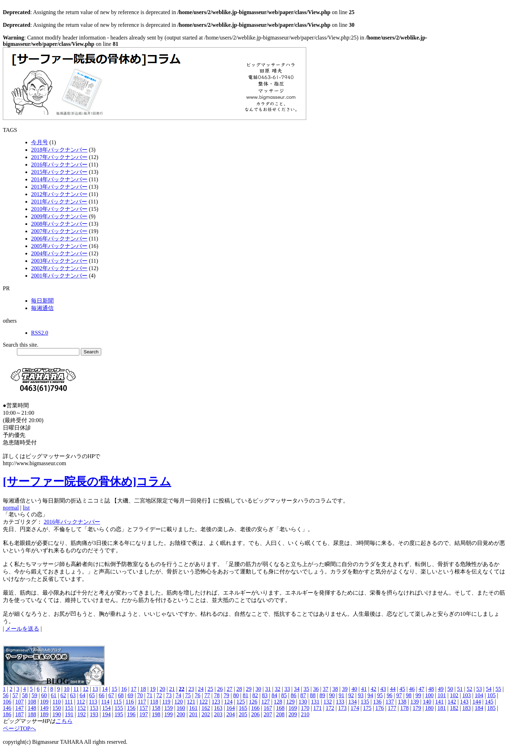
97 (399, 695)
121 (191, 702)
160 (181, 708)
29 (249, 689)
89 (322, 695)
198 (156, 714)
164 (230, 708)
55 (498, 689)
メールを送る (22, 629)
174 (355, 708)
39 (344, 689)
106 (7, 702)
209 (293, 714)
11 (76, 689)
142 (452, 702)
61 (53, 695)
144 (476, 702)
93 (361, 695)
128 (278, 702)
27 (229, 689)
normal (11, 508)
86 (293, 695)
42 (373, 689)
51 (460, 689)
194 (106, 714)
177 (392, 708)
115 (117, 702)
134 (352, 702)
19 (153, 689)
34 (297, 689)
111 (69, 702)
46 (412, 689)
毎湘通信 (42, 308)
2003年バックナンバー (59, 261)
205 (243, 714)
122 (203, 702)
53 (479, 689)
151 (69, 708)
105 (491, 695)
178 (404, 708)
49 (440, 689)
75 (188, 695)
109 (44, 702)
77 (207, 695)
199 (168, 714)
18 (143, 689)
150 (57, 708)
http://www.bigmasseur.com (34, 463)
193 (94, 714)
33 (287, 689)
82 (255, 695)
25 (210, 689)
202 (205, 714)
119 (166, 702)
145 (489, 702)
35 (306, 689)
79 (226, 695)
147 (19, 708)
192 (81, 714)
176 (379, 708)
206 (255, 714)
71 (149, 695)
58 (25, 695)
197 (143, 714)
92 (351, 695)
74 (178, 695)
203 (218, 714)
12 (86, 689)
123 (216, 702)
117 (142, 702)
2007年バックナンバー (59, 231)
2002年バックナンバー (59, 268)
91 (341, 695)
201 (193, 714)
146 (7, 708)
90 (332, 695)
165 (243, 708)
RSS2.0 (39, 333)
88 (313, 695)
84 (274, 695)
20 (162, 689)
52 (469, 689)
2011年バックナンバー (59, 202)
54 (488, 689)
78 (216, 695)
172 (330, 708)
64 (82, 695)
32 (277, 689)
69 (130, 695)
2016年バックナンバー (59, 165)
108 (32, 702)
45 (402, 689)
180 (429, 708)
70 (140, 695)
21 (172, 689)
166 (255, 708)
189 (44, 714)
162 (205, 708)
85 (284, 695)
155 (119, 708)
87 (303, 695)
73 (168, 695)
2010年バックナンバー (59, 209)
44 (392, 689)
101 (441, 695)
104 (479, 695)
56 (5, 695)
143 (464, 702)
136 (377, 702)
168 (280, 708)
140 (427, 702)
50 (450, 689)
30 (258, 689)
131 (315, 702)
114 (105, 702)
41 (364, 689)
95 (380, 695)
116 (130, 702)
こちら (63, 721)
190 (57, 714)
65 (92, 695)
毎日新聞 (42, 301)
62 (63, 695)
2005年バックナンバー (59, 246)
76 (197, 695)
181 (441, 708)
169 (293, 708)
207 (268, 714)
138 (402, 702)
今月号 (39, 142)
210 (305, 714)
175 (367, 708)
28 (239, 689)
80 (236, 695)
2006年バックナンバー (59, 239)
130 (302, 702)
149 (44, 708)
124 (228, 702)
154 (106, 708)
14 (105, 689)
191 (69, 714)
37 (325, 689)
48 (431, 689)
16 (124, 689)
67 (111, 695)
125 (240, 702)
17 (134, 689)
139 (414, 702)
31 (268, 689)
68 (120, 695)
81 (245, 695)
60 (44, 695)
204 (230, 714)
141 (439, 702)
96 (389, 695)
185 (491, 708)
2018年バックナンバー (59, 150)
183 (466, 708)
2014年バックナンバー (59, 179)
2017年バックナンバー (59, 157)
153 (94, 708)
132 (327, 702)
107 (19, 702)
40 (354, 689)
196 (131, 714)
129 (290, 702)
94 (370, 695)
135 (365, 702)
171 (317, 708)
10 (66, 689)
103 (466, 695)
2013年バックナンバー (59, 187)
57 (15, 695)
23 (191, 689)
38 (335, 689)
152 (81, 708)
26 (220, 689)
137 (390, 702)
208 (280, 714)
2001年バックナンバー (59, 276)
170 (305, 708)
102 (454, 695)
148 (32, 708)
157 (143, 708)
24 (201, 689)
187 (19, 714)
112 (81, 702)
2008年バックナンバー (59, 224)
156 (131, 708)
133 (340, 702)
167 (268, 708)
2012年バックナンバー (59, 194)
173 (342, 708)
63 (72, 695)
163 (218, 708)
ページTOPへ (19, 728)
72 (159, 695)
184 (479, 708)
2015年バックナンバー (59, 172)
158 (156, 708)
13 (95, 689)
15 (114, 689)
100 (429, 695)
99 (418, 695)
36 (316, 689)
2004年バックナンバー (59, 253)
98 (409, 695)
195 (119, 714)
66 (101, 695)
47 (421, 689)
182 (454, 708)
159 (168, 708)
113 (93, 702)
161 (193, 708)
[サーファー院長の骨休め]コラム (87, 481)
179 (417, 708)
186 (7, 714)
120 (178, 702)
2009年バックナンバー (59, 216)
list (26, 508)
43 (383, 689)
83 (264, 695)
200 (181, 714)
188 (32, 714)
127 (265, 702)
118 (154, 702)
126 (253, 702)
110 (57, 702)
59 (34, 695)
